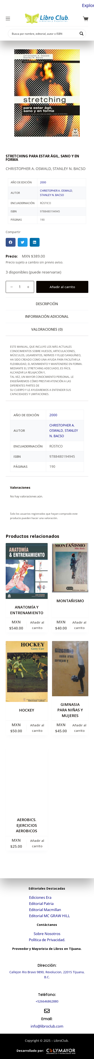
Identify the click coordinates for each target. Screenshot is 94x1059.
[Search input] (44, 33)
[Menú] (8, 18)
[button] (11, 242)
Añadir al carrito (62, 287)
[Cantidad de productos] (20, 287)
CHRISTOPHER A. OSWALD (56, 191)
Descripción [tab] (47, 303)
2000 (43, 182)
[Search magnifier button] (81, 34)
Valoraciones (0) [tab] (47, 329)
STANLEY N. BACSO (52, 195)
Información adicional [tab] (47, 316)
